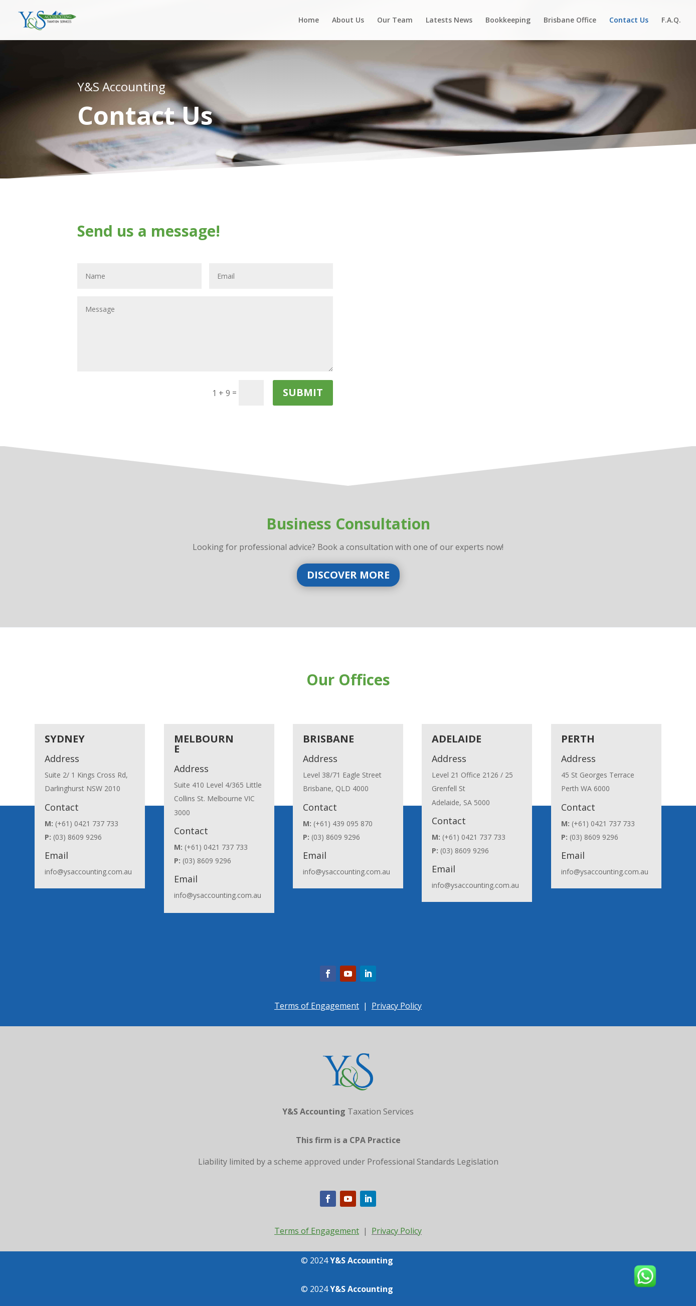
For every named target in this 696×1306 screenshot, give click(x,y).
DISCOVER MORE (348, 575)
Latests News (449, 21)
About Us (348, 21)
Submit (303, 392)
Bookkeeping (508, 21)
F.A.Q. (671, 21)
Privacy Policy (397, 1005)
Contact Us (628, 21)
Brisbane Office (570, 21)
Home (308, 21)
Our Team (395, 21)
